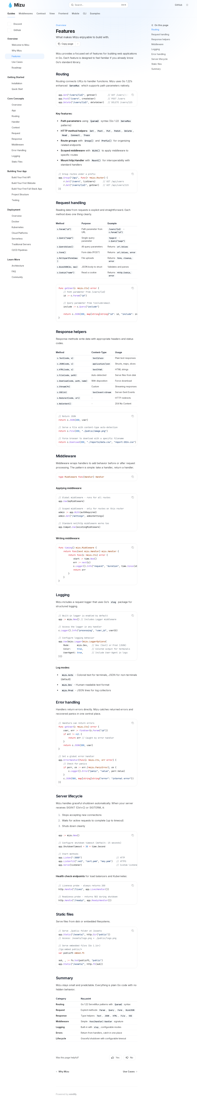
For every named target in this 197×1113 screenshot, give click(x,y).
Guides (11, 14)
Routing (155, 29)
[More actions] (77, 43)
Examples (95, 14)
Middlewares (26, 14)
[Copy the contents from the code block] (133, 95)
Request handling (160, 34)
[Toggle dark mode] (187, 4)
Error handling (158, 54)
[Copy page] (65, 43)
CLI (84, 14)
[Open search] (98, 5)
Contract (41, 14)
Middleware (157, 44)
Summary (156, 69)
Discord (14, 24)
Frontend (63, 14)
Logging (155, 49)
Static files (156, 64)
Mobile (75, 14)
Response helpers (160, 39)
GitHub (176, 5)
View (52, 14)
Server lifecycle (159, 59)
